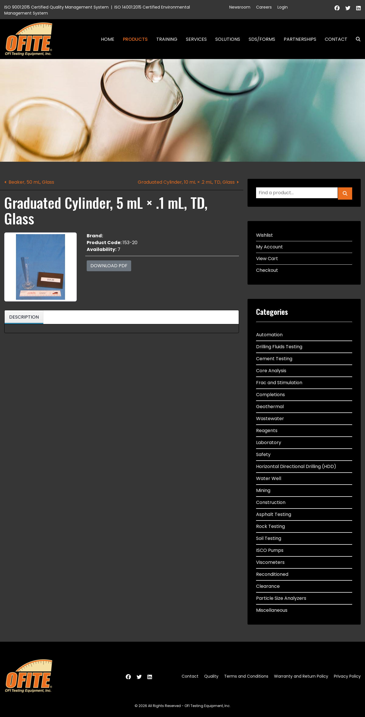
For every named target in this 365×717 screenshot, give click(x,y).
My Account (269, 247)
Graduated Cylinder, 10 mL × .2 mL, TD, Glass (186, 182)
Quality (211, 676)
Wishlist (264, 235)
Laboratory (268, 442)
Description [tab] (24, 317)
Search (356, 39)
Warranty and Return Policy (301, 676)
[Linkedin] (358, 8)
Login (282, 7)
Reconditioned (272, 574)
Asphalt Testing (273, 514)
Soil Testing (268, 538)
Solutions (227, 39)
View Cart (267, 258)
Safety (263, 454)
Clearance (268, 586)
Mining (263, 490)
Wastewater (270, 418)
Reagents (266, 430)
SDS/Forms (262, 39)
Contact (336, 39)
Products (135, 39)
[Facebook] (337, 8)
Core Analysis (271, 370)
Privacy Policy (347, 676)
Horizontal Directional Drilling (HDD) (296, 466)
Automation (269, 334)
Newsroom (239, 7)
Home (107, 39)
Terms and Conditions (246, 676)
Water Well (268, 478)
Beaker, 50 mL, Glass (31, 182)
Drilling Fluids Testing (279, 346)
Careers (264, 7)
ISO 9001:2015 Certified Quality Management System (56, 7)
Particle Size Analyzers (281, 598)
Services (196, 39)
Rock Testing (270, 526)
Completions (270, 394)
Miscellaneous (271, 610)
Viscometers (270, 562)
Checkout (267, 270)
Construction (270, 502)
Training (166, 39)
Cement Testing (274, 358)
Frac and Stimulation (279, 382)
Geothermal (270, 406)
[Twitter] (347, 8)
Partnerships (300, 39)
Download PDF (108, 265)
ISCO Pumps (269, 550)
